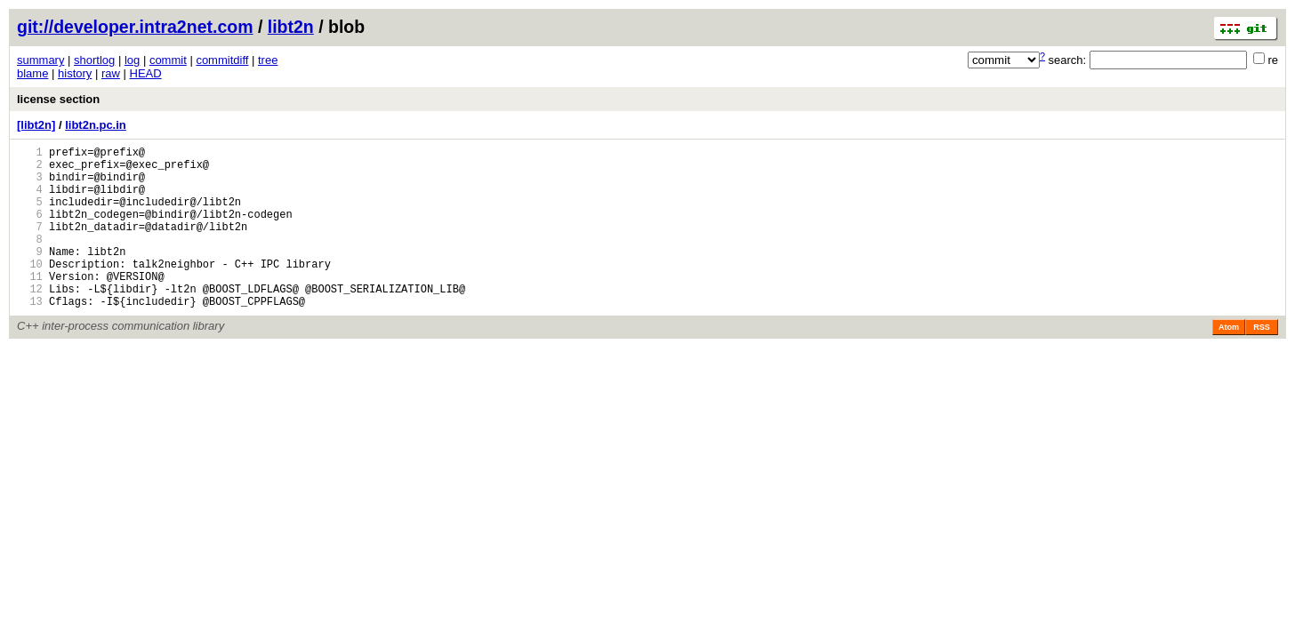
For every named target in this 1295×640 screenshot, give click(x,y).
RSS (1261, 361)
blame (32, 73)
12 (30, 320)
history (75, 73)
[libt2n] (36, 125)
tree (268, 60)
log (132, 60)
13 (30, 335)
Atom (1229, 361)
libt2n (291, 26)
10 (30, 290)
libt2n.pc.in (95, 125)
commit (168, 60)
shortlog (94, 60)
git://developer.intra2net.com (135, 26)
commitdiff (222, 60)
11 (30, 305)
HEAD (146, 73)
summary (40, 60)
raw (110, 73)
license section (58, 99)
